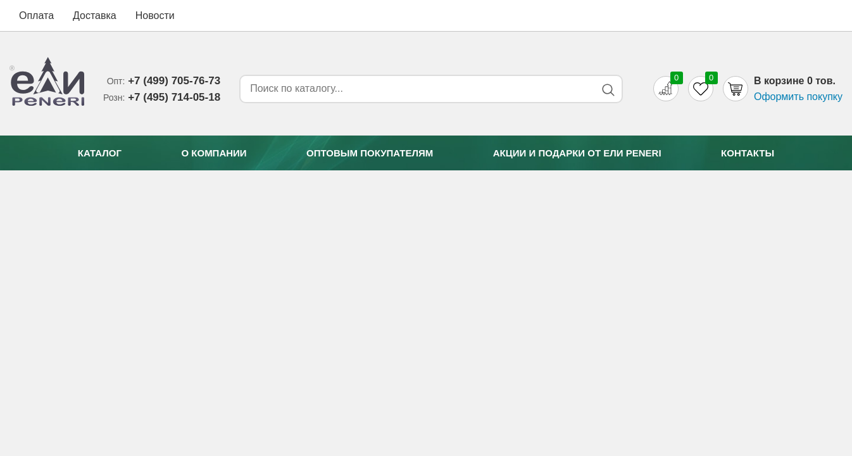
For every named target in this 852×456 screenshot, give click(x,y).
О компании (213, 153)
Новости (155, 15)
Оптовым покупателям (369, 153)
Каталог (100, 153)
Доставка (94, 15)
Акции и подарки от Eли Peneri (577, 153)
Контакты (747, 153)
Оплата (36, 15)
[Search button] (608, 89)
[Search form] (415, 88)
